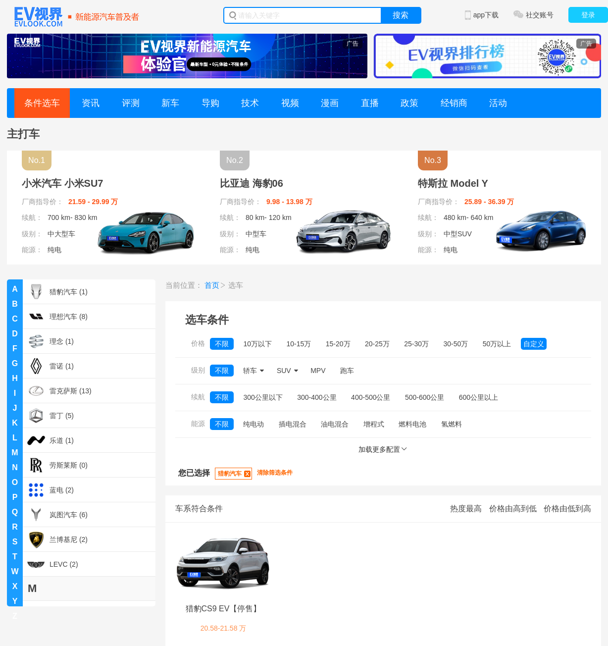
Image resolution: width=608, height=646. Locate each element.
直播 (370, 103)
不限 (222, 344)
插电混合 (292, 424)
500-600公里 (424, 397)
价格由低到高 (567, 508)
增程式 (373, 424)
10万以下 (257, 344)
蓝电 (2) (50, 490)
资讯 (91, 103)
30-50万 (456, 344)
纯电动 (253, 424)
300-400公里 (316, 397)
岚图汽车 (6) (57, 515)
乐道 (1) (50, 440)
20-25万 (377, 344)
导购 (210, 103)
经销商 (454, 103)
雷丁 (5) (50, 416)
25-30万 (416, 344)
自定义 (533, 344)
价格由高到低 (513, 508)
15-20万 (338, 344)
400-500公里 (370, 397)
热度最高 (466, 508)
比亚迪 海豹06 (251, 183)
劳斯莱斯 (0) (57, 465)
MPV (317, 371)
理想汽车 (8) (57, 316)
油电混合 (335, 424)
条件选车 (42, 103)
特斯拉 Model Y (453, 183)
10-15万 (298, 344)
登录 (588, 15)
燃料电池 (412, 424)
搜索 (400, 15)
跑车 (347, 371)
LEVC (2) (52, 564)
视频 (290, 103)
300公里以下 (262, 397)
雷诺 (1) (50, 366)
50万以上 (497, 344)
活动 (498, 103)
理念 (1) (50, 341)
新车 (170, 103)
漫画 (330, 103)
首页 (211, 285)
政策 (409, 103)
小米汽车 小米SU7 (62, 183)
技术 (250, 103)
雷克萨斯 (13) (59, 391)
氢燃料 (451, 424)
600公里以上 (478, 397)
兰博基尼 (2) (57, 539)
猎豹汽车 (230, 473)
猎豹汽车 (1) (57, 292)
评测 (131, 103)
